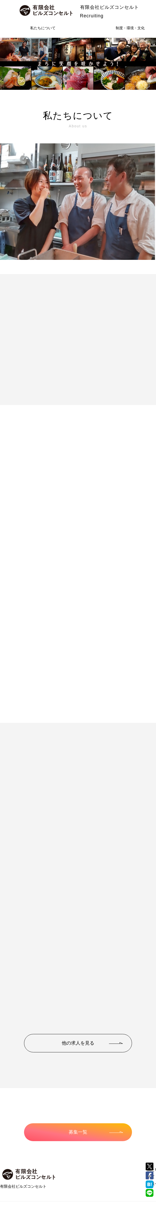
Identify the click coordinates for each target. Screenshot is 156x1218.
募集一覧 (96, 1132)
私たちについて (43, 28)
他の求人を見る (92, 1043)
